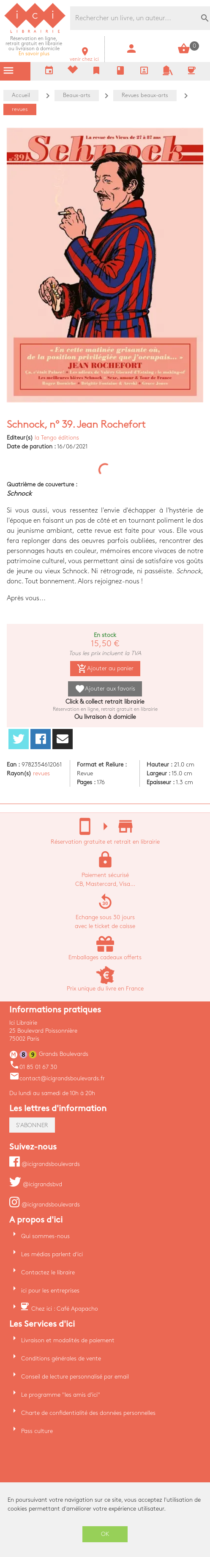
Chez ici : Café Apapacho (64, 1308)
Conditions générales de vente (61, 1358)
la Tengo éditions (57, 437)
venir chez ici (84, 57)
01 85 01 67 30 (33, 1067)
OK (105, 1534)
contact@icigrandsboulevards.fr (57, 1078)
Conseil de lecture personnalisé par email (75, 1376)
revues (41, 773)
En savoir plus (33, 46)
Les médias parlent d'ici (52, 1254)
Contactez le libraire (48, 1272)
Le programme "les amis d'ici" (60, 1395)
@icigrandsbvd (35, 1184)
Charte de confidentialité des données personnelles (88, 1413)
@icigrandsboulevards (44, 1164)
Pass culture (37, 1431)
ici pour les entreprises (50, 1290)
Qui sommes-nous (45, 1236)
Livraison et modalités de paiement (68, 1340)
